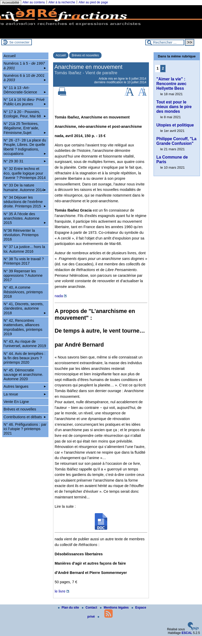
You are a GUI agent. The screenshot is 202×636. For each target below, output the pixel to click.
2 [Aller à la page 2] (163, 68)
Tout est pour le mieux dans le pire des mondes (174, 107)
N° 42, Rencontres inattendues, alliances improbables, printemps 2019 (23, 327)
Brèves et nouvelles (85, 55)
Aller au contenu (34, 2)
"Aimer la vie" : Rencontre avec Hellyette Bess (171, 84)
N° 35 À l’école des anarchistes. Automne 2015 (25, 218)
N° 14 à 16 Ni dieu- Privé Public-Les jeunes (25, 102)
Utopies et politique (175, 125)
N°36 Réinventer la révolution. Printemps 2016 (21, 235)
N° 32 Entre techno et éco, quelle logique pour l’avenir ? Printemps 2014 (25, 174)
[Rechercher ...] (164, 42)
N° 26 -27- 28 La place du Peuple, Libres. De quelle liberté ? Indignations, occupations (25, 147)
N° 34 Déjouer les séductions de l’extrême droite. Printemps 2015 (25, 201)
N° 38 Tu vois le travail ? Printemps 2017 (24, 261)
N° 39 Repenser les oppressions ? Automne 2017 (23, 275)
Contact (90, 607)
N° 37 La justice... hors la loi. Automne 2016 (24, 249)
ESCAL (187, 633)
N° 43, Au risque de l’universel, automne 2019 (25, 343)
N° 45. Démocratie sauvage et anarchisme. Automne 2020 (23, 374)
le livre (60, 591)
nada (59, 296)
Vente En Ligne (16, 402)
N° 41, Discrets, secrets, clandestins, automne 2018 (25, 308)
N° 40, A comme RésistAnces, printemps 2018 (23, 291)
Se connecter (19, 42)
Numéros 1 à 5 (25, 65)
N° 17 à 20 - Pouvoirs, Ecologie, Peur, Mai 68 (25, 114)
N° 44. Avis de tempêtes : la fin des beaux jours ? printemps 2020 (24, 358)
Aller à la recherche (61, 2)
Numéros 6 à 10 (25, 77)
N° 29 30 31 (25, 161)
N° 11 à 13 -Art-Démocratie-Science (25, 90)
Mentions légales (114, 607)
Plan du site (69, 607)
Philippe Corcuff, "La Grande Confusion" (176, 141)
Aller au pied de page (93, 2)
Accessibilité (10, 2)
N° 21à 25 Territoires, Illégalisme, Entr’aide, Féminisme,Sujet (25, 128)
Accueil (61, 55)
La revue (25, 394)
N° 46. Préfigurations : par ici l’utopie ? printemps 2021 (25, 429)
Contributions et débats (25, 417)
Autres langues (25, 386)
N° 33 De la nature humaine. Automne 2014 (25, 187)
